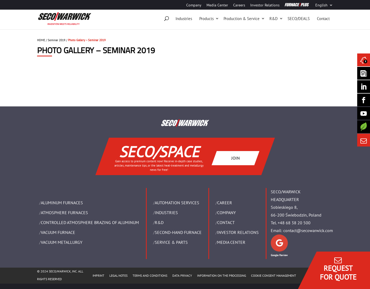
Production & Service (242, 18)
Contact (323, 18)
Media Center (217, 5)
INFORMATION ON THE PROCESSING (221, 275)
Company (193, 5)
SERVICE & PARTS (171, 242)
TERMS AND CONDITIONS (150, 275)
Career (224, 202)
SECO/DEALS (299, 18)
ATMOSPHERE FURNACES (64, 212)
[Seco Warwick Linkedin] (363, 86)
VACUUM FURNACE (58, 232)
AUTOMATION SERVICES (177, 202)
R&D (273, 18)
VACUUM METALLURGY (61, 242)
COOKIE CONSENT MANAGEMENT (273, 275)
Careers (239, 5)
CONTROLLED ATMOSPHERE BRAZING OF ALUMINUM (90, 222)
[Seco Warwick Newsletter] (363, 73)
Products (206, 18)
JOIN (235, 158)
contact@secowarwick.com (308, 230)
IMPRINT (98, 275)
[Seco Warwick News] (363, 59)
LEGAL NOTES (118, 275)
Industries (184, 18)
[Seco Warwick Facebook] (363, 100)
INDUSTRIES (166, 212)
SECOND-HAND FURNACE (178, 232)
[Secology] (363, 126)
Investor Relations (265, 5)
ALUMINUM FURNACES (62, 202)
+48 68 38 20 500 (294, 222)
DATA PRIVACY (182, 275)
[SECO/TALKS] (363, 113)
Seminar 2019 (56, 40)
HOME (41, 40)
